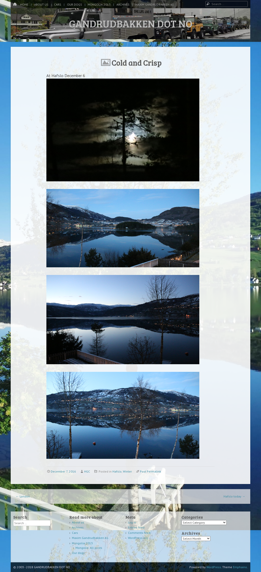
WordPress (213, 567)
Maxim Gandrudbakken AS (154, 4)
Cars (57, 4)
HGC (87, 471)
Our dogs (74, 4)
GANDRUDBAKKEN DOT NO (130, 23)
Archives (122, 4)
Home (24, 4)
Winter (127, 471)
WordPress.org (138, 538)
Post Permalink (150, 471)
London (23, 496)
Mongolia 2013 (99, 4)
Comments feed (139, 533)
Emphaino (240, 567)
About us (41, 4)
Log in (132, 522)
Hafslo (117, 471)
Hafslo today (234, 496)
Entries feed (136, 527)
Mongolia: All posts (88, 548)
